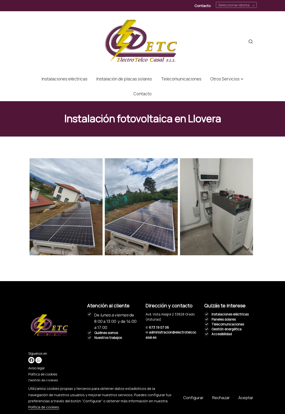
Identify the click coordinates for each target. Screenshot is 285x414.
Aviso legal (36, 368)
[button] (227, 78)
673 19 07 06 (159, 327)
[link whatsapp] (38, 360)
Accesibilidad (221, 334)
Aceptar (245, 397)
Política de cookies (42, 374)
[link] (142, 41)
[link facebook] (31, 360)
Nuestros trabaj (106, 337)
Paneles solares (223, 319)
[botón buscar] (250, 41)
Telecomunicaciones (227, 324)
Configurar (193, 397)
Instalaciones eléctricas (230, 314)
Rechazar (221, 397)
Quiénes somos (106, 333)
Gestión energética (226, 329)
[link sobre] (54, 326)
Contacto (202, 5)
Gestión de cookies (43, 380)
